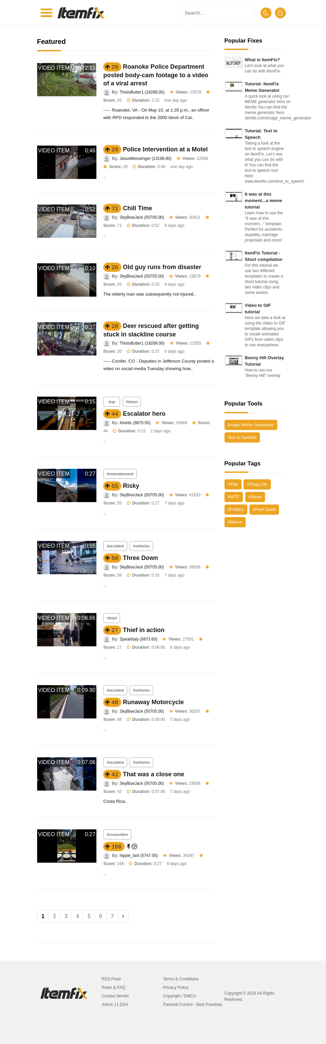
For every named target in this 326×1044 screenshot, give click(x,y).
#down (132, 402)
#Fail (233, 484)
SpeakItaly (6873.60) (138, 639)
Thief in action (144, 630)
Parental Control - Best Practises (192, 1004)
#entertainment (120, 474)
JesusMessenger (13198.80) (145, 158)
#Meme (235, 522)
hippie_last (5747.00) (139, 855)
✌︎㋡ (131, 846)
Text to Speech (242, 437)
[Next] (123, 916)
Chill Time (137, 208)
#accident (115, 546)
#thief (112, 618)
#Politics (236, 509)
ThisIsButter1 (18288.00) (142, 92)
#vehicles (141, 546)
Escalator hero (144, 413)
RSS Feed (111, 979)
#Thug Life (257, 484)
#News (255, 496)
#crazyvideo (117, 834)
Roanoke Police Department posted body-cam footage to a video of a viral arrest (155, 75)
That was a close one (153, 774)
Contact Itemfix (115, 996)
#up (111, 402)
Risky (131, 485)
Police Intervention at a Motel (165, 149)
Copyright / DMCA (179, 996)
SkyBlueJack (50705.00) (142, 217)
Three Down (140, 557)
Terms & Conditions (181, 979)
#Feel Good (264, 509)
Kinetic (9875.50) (135, 422)
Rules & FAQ (113, 987)
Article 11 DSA (115, 1004)
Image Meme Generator (251, 424)
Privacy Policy (176, 987)
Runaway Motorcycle (153, 702)
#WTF (234, 496)
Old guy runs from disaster (162, 267)
